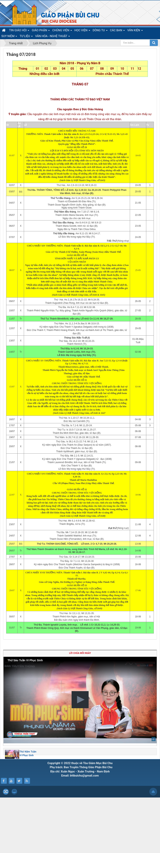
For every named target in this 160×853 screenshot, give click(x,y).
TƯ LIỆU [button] (26, 36)
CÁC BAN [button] (117, 31)
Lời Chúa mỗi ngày (80, 708)
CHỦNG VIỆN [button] (62, 31)
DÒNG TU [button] (100, 31)
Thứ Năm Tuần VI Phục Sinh (27, 809)
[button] (80, 755)
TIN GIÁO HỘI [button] (19, 31)
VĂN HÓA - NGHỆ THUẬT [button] (52, 36)
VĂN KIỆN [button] (135, 31)
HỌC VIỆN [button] (82, 31)
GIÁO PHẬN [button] (41, 31)
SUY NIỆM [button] (9, 36)
